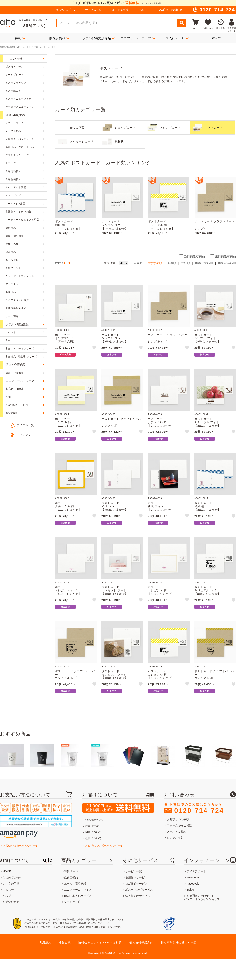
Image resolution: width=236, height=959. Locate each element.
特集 (20, 38)
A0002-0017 (62, 666)
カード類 (27, 47)
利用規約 (45, 942)
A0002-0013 (108, 582)
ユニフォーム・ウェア (78, 889)
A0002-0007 (201, 414)
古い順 (185, 263)
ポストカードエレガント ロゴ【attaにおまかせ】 (68, 590)
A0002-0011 (201, 498)
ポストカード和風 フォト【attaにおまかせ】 (161, 506)
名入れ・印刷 (177, 38)
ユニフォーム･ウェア (138, 38)
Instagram (193, 877)
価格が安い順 (204, 263)
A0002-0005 (108, 414)
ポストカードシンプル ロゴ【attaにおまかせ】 (115, 225)
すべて (216, 38)
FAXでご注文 (175, 837)
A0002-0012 (62, 582)
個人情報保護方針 (141, 942)
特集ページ (71, 871)
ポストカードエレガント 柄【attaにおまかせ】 (161, 590)
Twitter (191, 889)
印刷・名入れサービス (78, 895)
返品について (93, 838)
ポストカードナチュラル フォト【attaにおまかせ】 (207, 422)
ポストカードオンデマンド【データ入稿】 (65, 338)
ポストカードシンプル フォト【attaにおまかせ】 (207, 338)
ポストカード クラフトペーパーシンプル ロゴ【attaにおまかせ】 (215, 227)
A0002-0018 (108, 666)
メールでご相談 (176, 831)
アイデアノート (27, 435)
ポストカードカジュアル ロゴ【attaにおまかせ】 (207, 590)
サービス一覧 (93, 9)
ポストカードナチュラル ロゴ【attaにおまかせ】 (161, 422)
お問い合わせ (11, 901)
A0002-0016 (201, 582)
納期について (93, 832)
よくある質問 (120, 9)
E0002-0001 (62, 330)
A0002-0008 (62, 498)
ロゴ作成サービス (136, 883)
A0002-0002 (155, 330)
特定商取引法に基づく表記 (179, 942)
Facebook (193, 883)
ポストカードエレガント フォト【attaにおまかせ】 (114, 590)
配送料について (94, 819)
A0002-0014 (155, 582)
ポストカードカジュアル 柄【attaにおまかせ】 (161, 225)
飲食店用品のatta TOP (9, 47)
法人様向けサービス (137, 895)
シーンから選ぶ (73, 901)
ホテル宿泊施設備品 (98, 38)
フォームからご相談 (179, 825)
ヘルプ (143, 9)
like (94, 348)
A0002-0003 (201, 330)
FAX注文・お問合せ (170, 9)
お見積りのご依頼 (178, 819)
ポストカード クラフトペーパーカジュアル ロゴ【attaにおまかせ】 (75, 676)
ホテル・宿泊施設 (75, 883)
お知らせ (8, 889)
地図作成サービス (136, 877)
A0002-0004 (62, 414)
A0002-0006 (155, 414)
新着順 (171, 263)
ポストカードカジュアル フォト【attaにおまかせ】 (114, 674)
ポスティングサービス (139, 889)
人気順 (138, 263)
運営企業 (65, 942)
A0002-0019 (155, 666)
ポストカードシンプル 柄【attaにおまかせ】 (68, 422)
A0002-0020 (201, 666)
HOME (7, 871)
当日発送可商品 (194, 256)
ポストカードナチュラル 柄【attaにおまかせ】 (68, 506)
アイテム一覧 (25, 425)
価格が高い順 (227, 263)
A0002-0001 (108, 330)
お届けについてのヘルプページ (104, 845)
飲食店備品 (59, 38)
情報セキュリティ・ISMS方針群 (100, 942)
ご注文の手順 (11, 883)
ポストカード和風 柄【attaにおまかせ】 (68, 225)
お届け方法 (92, 826)
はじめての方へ (65, 9)
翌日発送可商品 (225, 256)
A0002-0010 (155, 498)
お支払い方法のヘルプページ (21, 845)
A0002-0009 (108, 498)
